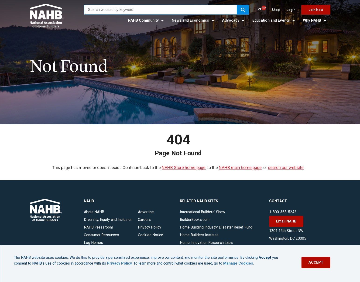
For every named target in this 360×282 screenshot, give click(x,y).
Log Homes (93, 242)
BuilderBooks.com (194, 219)
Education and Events (273, 20)
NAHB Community (146, 20)
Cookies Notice (150, 235)
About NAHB (94, 212)
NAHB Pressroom (98, 227)
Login (291, 10)
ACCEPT (316, 262)
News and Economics (193, 20)
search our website (286, 167)
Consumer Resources (101, 235)
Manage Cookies (238, 263)
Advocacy (233, 20)
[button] (243, 10)
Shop (276, 10)
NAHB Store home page (184, 167)
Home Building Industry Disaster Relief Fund (216, 227)
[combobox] (160, 10)
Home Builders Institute (199, 235)
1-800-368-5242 (282, 212)
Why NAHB (315, 20)
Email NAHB (286, 221)
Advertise (146, 212)
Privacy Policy (149, 227)
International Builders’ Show (202, 212)
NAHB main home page (240, 167)
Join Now (316, 10)
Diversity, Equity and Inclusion (108, 219)
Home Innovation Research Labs (206, 242)
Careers (144, 219)
